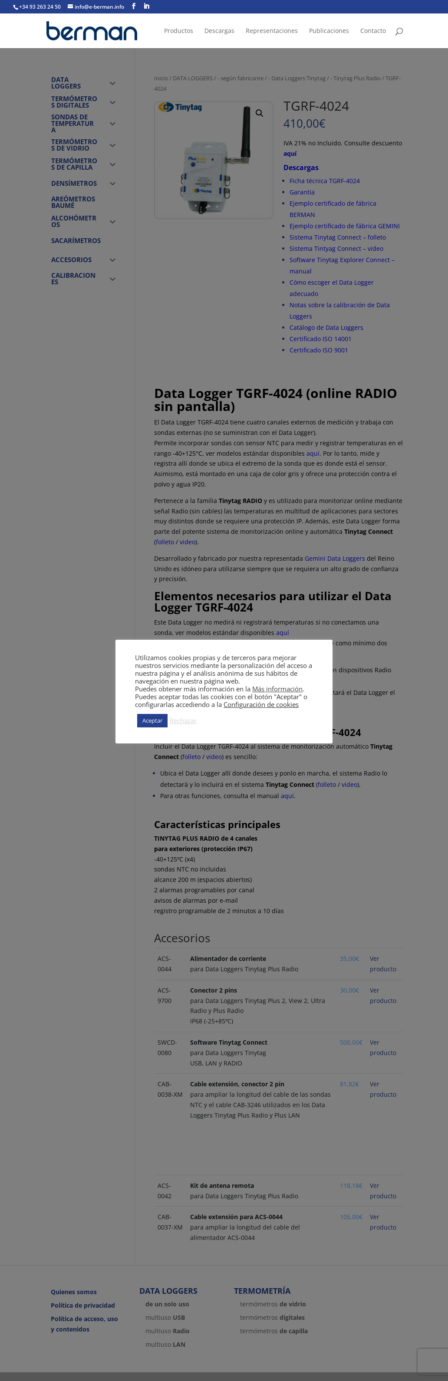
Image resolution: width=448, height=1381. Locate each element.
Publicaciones (329, 31)
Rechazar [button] (183, 720)
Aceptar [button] (152, 720)
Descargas (219, 31)
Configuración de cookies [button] (261, 704)
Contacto (373, 31)
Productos (178, 31)
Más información (277, 688)
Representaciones (272, 31)
